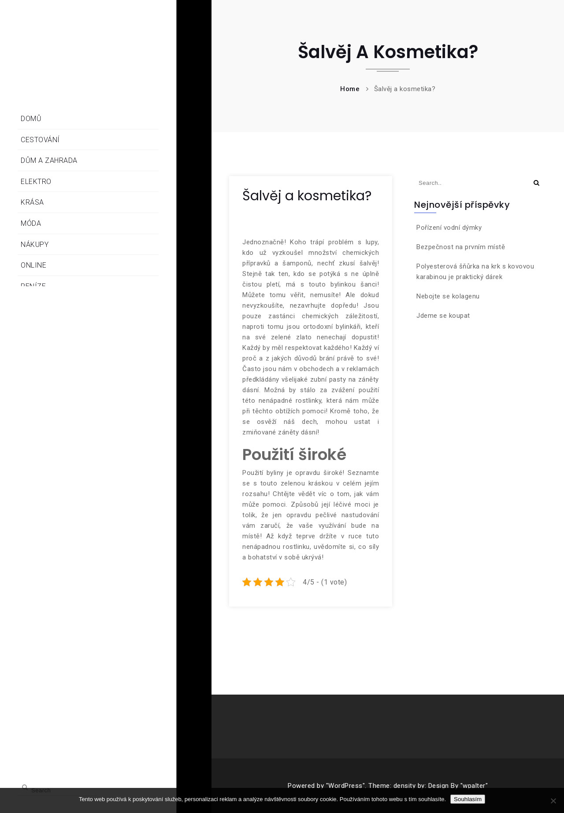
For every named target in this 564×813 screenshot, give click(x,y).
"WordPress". (346, 786)
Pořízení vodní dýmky (449, 228)
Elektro (36, 181)
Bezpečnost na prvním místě (460, 247)
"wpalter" (474, 786)
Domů (31, 118)
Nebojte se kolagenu (448, 296)
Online (33, 265)
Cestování (40, 140)
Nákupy (34, 244)
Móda (31, 223)
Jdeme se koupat (443, 316)
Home (350, 89)
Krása (32, 202)
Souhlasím (468, 799)
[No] (553, 800)
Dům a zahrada (49, 160)
